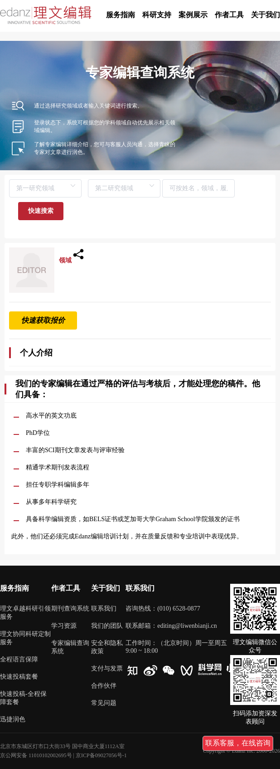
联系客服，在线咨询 (237, 743)
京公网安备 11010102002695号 (36, 755)
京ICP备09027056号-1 (101, 755)
